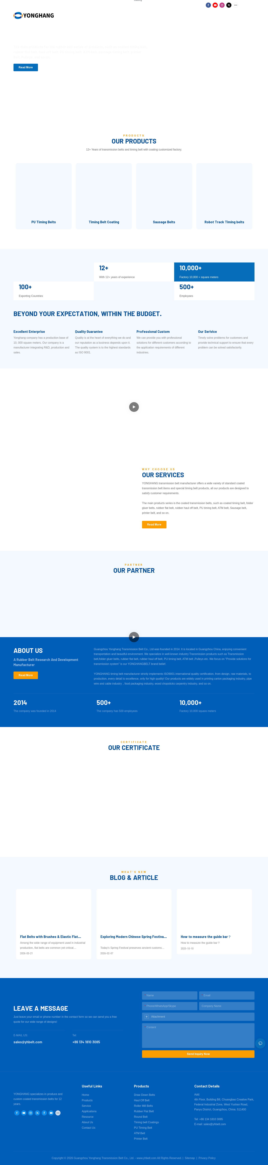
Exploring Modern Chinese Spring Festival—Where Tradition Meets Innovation (133, 937)
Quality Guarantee (89, 331)
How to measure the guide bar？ (206, 937)
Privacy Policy (207, 1158)
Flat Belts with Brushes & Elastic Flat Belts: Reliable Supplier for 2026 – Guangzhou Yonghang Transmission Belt (51, 937)
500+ (104, 702)
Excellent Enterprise (29, 331)
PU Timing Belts (43, 222)
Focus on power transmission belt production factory (73, 34)
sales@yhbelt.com (215, 1124)
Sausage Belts (164, 222)
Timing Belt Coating (104, 222)
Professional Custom (153, 331)
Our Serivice (207, 331)
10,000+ (190, 702)
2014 (20, 702)
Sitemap (189, 1158)
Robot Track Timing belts (224, 222)
